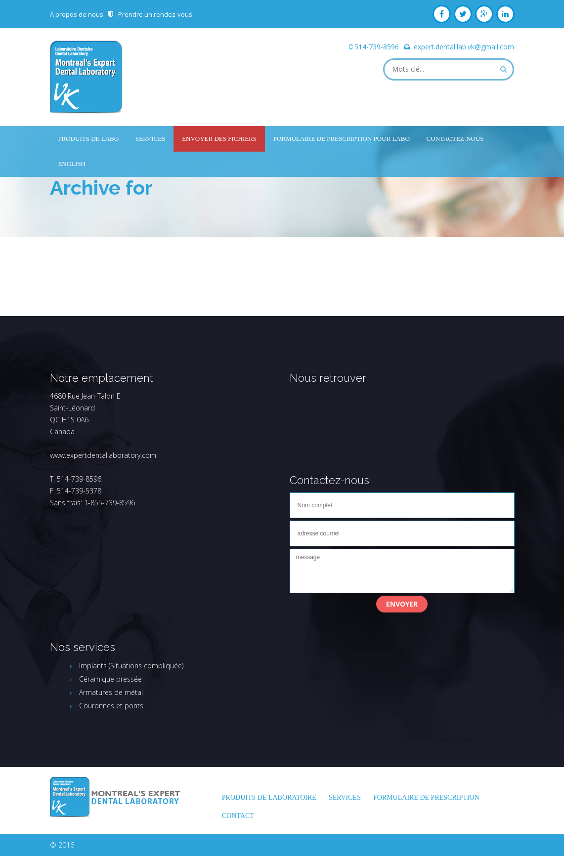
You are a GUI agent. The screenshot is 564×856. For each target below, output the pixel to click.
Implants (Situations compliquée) (131, 665)
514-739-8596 (376, 46)
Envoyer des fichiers (219, 138)
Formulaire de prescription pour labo (341, 138)
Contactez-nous (455, 138)
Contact (238, 815)
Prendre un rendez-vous (155, 14)
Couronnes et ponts (111, 705)
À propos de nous (76, 14)
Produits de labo (88, 138)
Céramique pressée (110, 679)
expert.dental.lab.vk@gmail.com (464, 46)
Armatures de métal (111, 692)
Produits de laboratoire (269, 797)
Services (150, 138)
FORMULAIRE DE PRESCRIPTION (426, 797)
